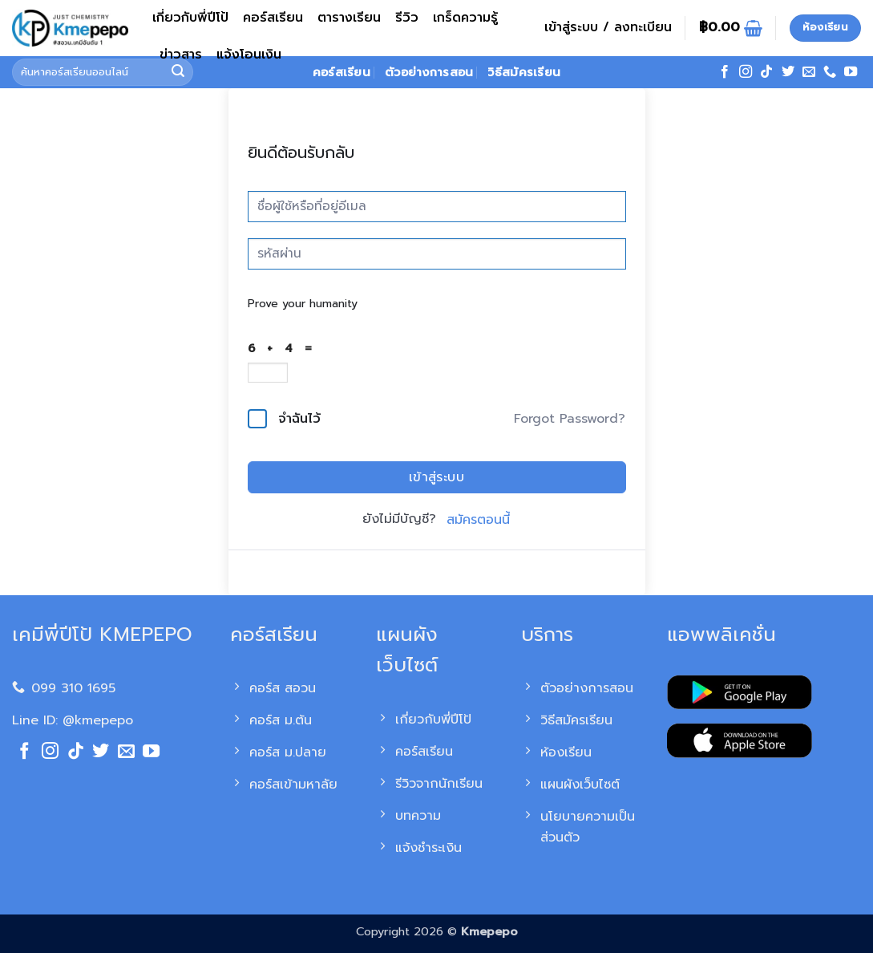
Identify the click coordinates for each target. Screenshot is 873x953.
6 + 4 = (284, 348)
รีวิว (406, 17)
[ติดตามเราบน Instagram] (745, 72)
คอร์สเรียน (273, 17)
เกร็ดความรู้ (465, 17)
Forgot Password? (569, 418)
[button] (608, 28)
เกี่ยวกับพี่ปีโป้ (190, 17)
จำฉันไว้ (299, 418)
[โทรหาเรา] (829, 72)
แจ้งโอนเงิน (248, 54)
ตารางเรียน (349, 17)
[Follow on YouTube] (850, 72)
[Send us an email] (808, 72)
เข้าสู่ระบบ (437, 477)
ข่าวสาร (181, 54)
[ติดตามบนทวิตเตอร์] (788, 72)
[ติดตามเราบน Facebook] (724, 72)
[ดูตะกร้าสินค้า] (730, 28)
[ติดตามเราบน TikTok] (766, 72)
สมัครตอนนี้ (478, 519)
